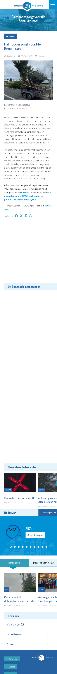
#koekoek (23, 192)
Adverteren (12, 659)
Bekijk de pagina (35, 534)
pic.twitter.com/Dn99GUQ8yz (20, 199)
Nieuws (10, 36)
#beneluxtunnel (12, 196)
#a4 (49, 192)
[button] (11, 547)
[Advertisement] (28, 252)
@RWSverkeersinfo (32, 196)
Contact (10, 666)
